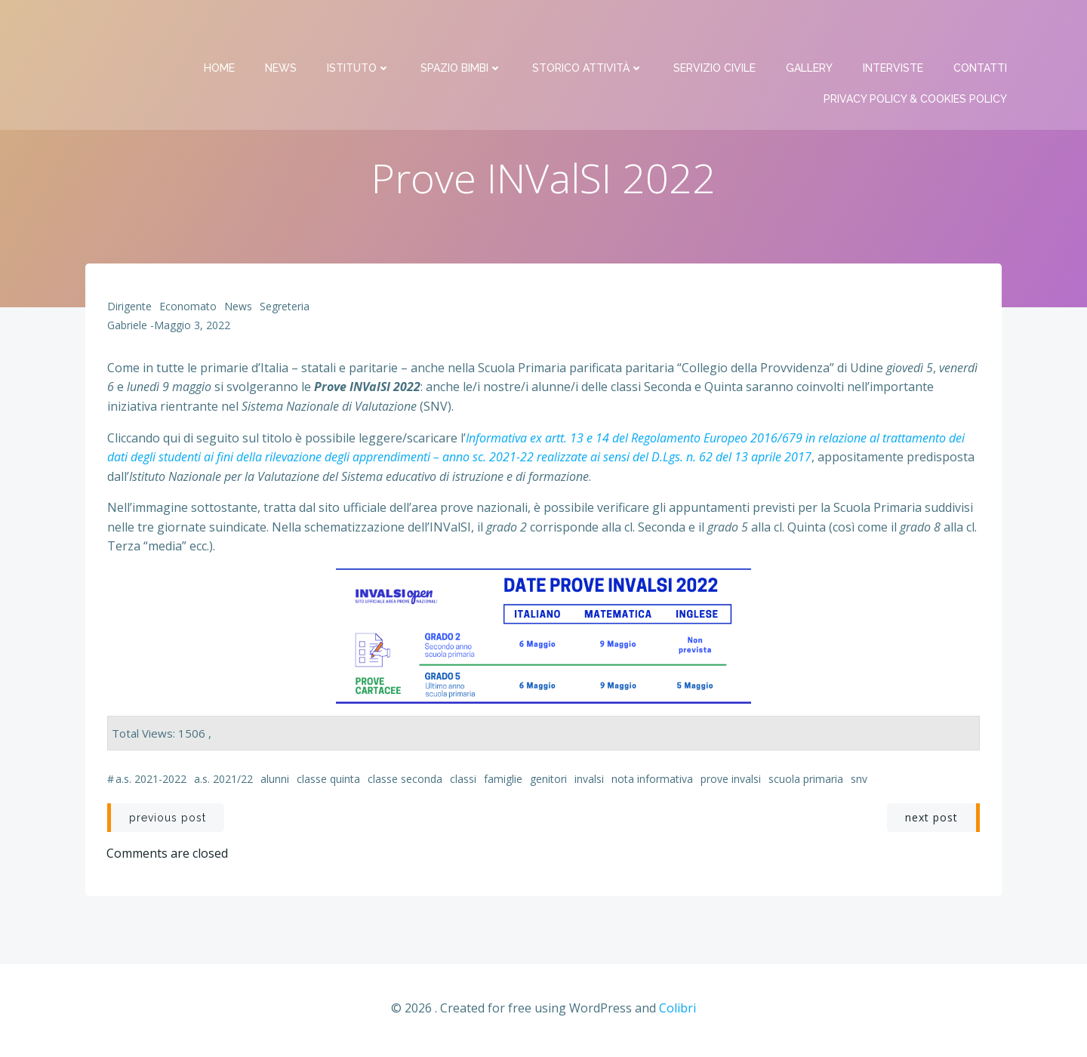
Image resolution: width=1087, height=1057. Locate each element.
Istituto (360, 30)
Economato (188, 309)
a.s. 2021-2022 (150, 782)
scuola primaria (805, 782)
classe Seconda (405, 782)
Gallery (810, 30)
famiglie (503, 782)
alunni (274, 782)
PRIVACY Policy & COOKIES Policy (916, 61)
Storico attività (589, 30)
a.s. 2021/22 (223, 782)
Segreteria (284, 309)
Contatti (981, 30)
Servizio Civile (716, 30)
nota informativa (652, 782)
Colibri (677, 1012)
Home (220, 30)
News (282, 30)
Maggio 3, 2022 (192, 329)
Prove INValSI (731, 782)
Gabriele (127, 329)
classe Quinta (328, 782)
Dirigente (129, 309)
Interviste (894, 30)
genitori (548, 782)
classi (463, 782)
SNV (859, 782)
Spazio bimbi (462, 30)
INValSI (589, 782)
